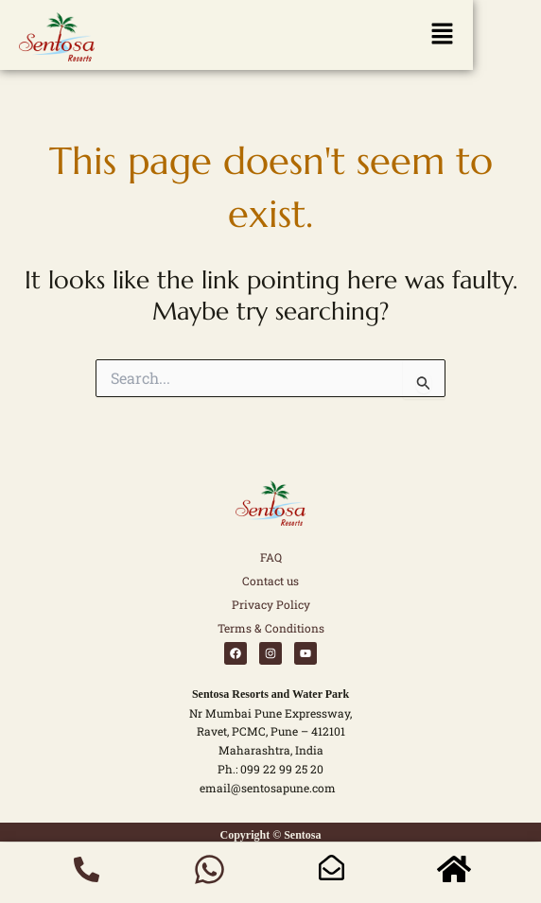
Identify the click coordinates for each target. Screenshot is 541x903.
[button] (236, 38)
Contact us (270, 580)
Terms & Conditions (271, 627)
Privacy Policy (271, 604)
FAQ (271, 556)
